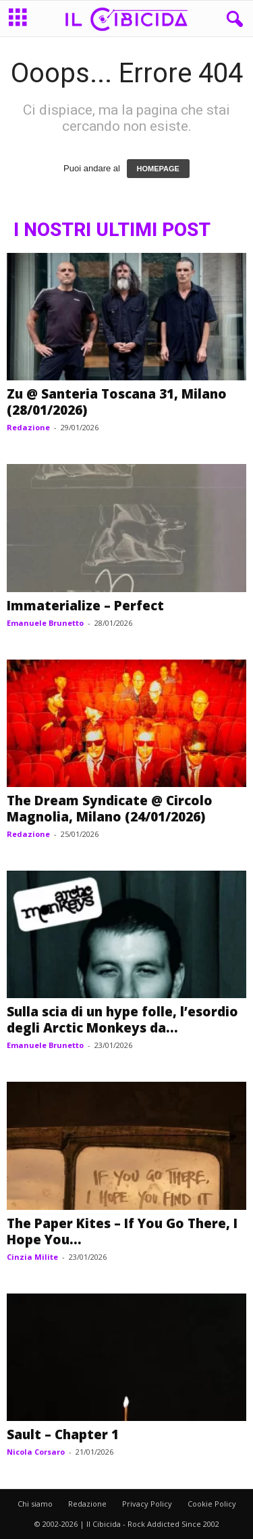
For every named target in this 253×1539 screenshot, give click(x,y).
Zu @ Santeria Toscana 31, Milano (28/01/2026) (117, 402)
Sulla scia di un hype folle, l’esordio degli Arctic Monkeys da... (122, 1020)
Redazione (28, 427)
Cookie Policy (212, 1504)
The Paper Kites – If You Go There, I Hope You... (122, 1231)
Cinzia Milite (32, 1257)
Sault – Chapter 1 (63, 1434)
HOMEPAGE (158, 169)
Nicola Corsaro (36, 1452)
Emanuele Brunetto (45, 623)
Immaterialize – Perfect (85, 605)
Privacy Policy (147, 1504)
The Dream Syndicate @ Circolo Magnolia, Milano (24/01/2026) (110, 808)
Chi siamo (35, 1504)
